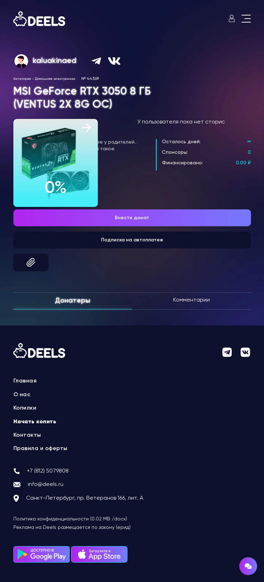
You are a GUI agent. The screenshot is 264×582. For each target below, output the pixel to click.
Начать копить (35, 422)
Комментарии (191, 300)
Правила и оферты (40, 448)
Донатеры (72, 300)
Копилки (25, 408)
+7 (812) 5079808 (48, 471)
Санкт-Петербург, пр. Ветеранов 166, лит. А (84, 498)
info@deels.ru (45, 484)
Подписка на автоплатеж (132, 240)
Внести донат (132, 217)
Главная (25, 381)
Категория (22, 79)
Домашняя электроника (55, 79)
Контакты (27, 435)
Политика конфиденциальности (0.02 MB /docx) (70, 519)
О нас (22, 395)
